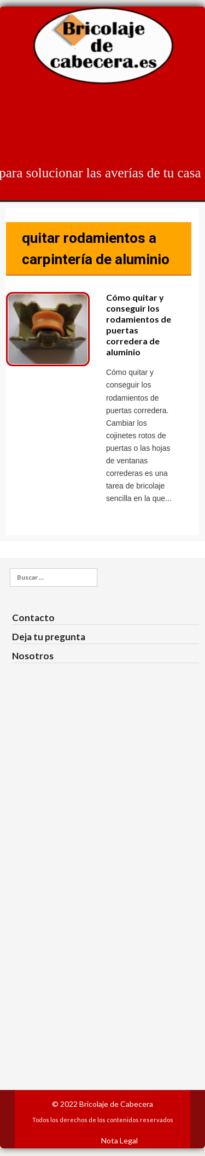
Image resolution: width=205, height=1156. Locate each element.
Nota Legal (119, 1140)
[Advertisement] (103, 900)
